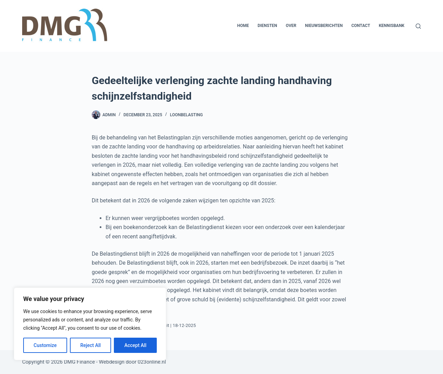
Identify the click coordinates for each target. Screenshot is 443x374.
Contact (360, 25)
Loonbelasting (186, 114)
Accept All (135, 345)
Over (291, 25)
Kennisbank (391, 25)
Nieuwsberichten (324, 25)
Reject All (90, 345)
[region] (90, 324)
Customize (45, 345)
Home (243, 25)
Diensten (267, 25)
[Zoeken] (418, 26)
